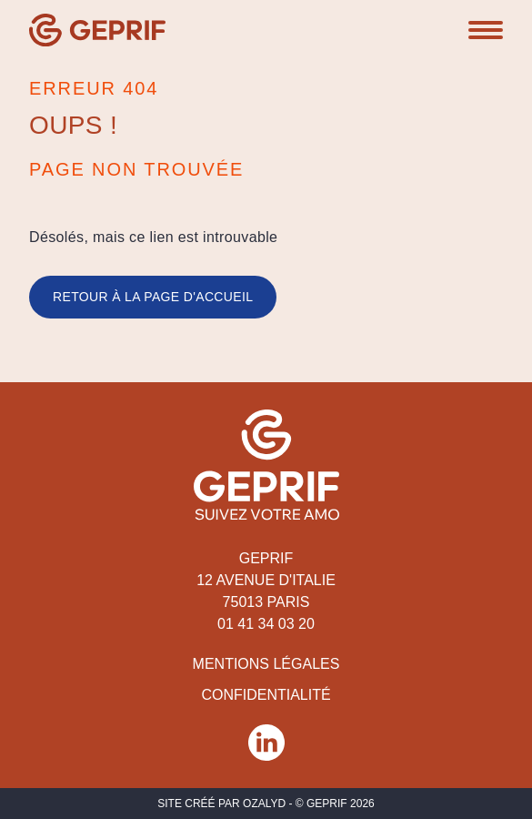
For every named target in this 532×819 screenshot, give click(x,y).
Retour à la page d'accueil (153, 296)
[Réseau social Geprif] (266, 742)
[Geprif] (97, 30)
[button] (485, 30)
